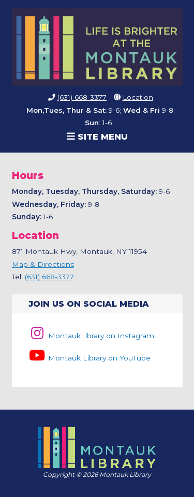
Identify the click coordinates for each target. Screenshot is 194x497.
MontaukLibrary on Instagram (91, 336)
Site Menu (97, 136)
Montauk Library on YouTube (89, 358)
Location (138, 97)
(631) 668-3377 (82, 97)
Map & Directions (43, 264)
